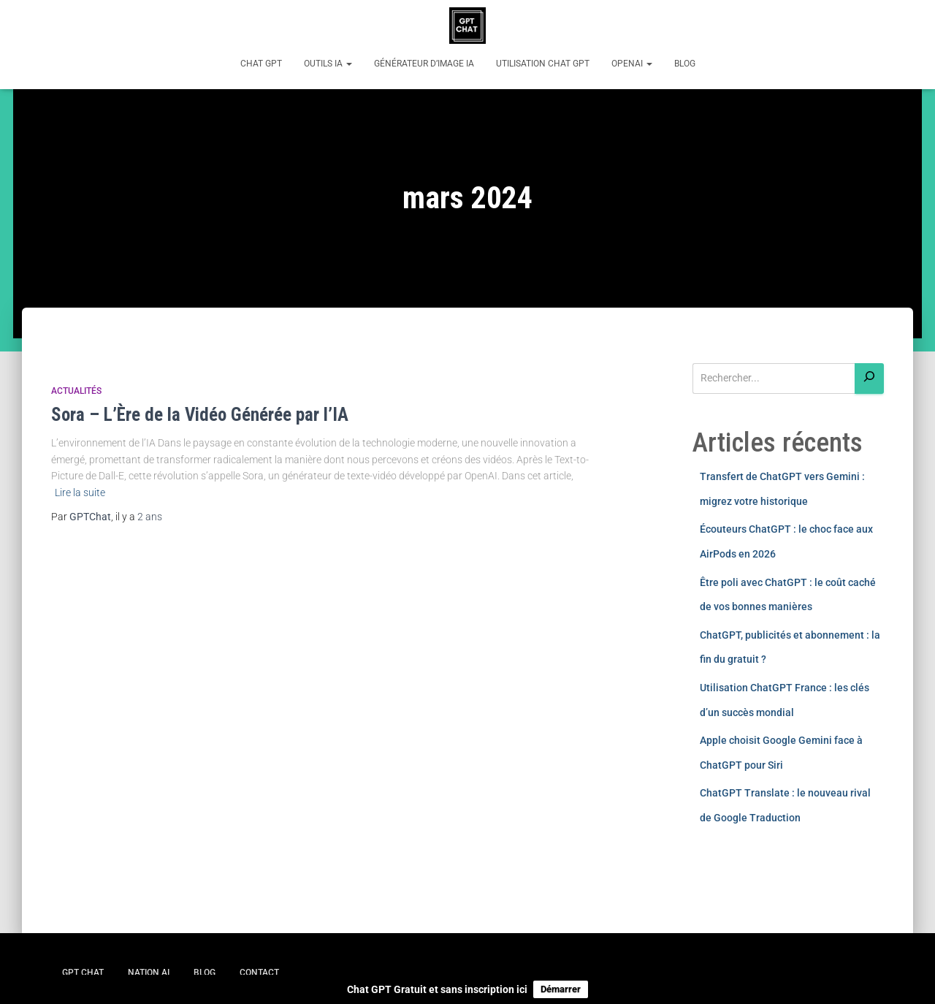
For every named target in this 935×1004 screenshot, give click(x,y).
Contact (259, 972)
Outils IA (328, 63)
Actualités (76, 391)
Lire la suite (80, 492)
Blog (684, 63)
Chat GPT (261, 63)
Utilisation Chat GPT (542, 63)
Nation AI (148, 972)
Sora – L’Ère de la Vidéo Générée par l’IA (199, 414)
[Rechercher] (869, 379)
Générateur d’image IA (424, 63)
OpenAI (631, 63)
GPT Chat (83, 972)
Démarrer (561, 989)
